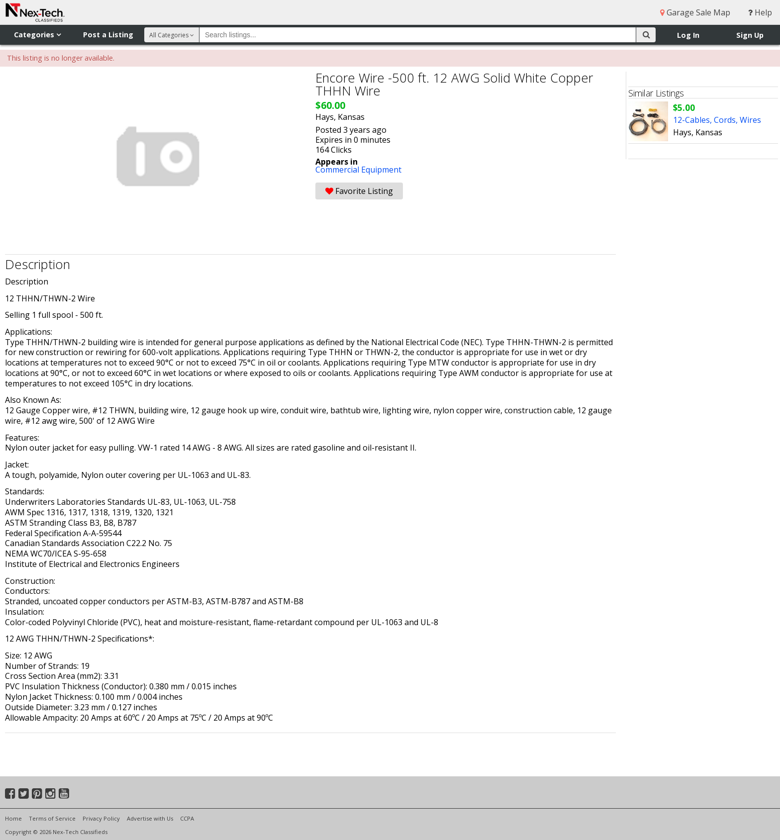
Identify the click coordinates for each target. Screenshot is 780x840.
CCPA (187, 818)
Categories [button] (37, 34)
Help (760, 12)
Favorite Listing (359, 191)
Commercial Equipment (358, 169)
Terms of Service (52, 818)
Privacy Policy (101, 818)
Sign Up (750, 35)
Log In (688, 35)
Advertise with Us (150, 818)
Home (13, 818)
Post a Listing (108, 34)
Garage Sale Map (695, 12)
